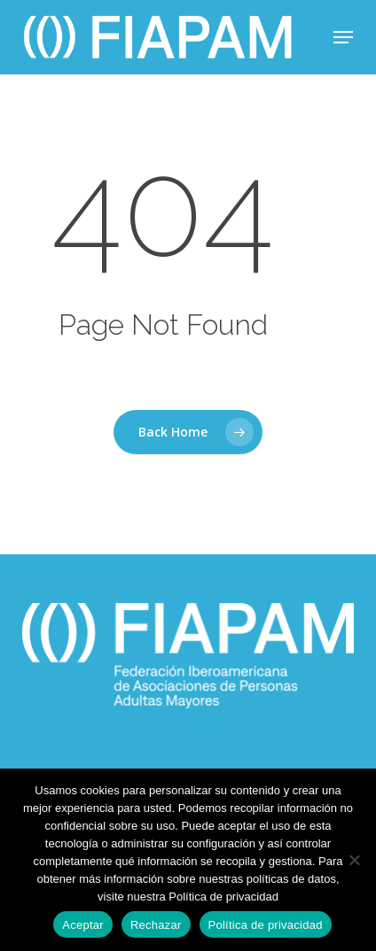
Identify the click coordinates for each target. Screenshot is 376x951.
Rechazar (156, 925)
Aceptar (83, 925)
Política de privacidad (265, 925)
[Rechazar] (354, 860)
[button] (343, 37)
